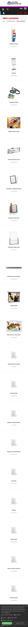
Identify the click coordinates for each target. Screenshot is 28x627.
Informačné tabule (14, 393)
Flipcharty (14, 73)
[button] (14, 620)
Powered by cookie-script (5, 625)
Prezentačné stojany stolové (14, 247)
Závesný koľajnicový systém (14, 364)
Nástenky (14, 510)
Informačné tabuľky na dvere (14, 159)
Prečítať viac (7, 612)
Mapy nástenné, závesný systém (14, 334)
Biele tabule (13, 480)
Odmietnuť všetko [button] (20, 623)
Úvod (4, 21)
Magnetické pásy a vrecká (13, 131)
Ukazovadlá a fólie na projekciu (13, 276)
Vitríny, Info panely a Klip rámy (13, 568)
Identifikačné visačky (13, 102)
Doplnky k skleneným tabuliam (13, 422)
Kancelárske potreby (11, 21)
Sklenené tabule (13, 539)
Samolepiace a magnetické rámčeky (13, 188)
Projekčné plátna (13, 305)
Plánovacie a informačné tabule (13, 451)
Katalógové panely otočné (13, 218)
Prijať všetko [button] (7, 623)
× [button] (26, 605)
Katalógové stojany (14, 43)
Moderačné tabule (14, 597)
